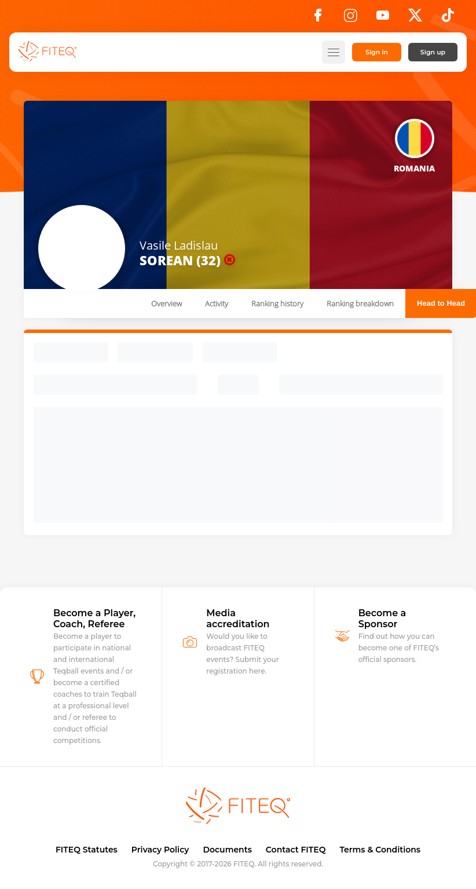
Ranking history (277, 303)
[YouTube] (383, 18)
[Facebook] (318, 18)
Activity (216, 303)
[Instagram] (350, 18)
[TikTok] (448, 18)
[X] (415, 18)
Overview (166, 303)
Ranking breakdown (360, 303)
